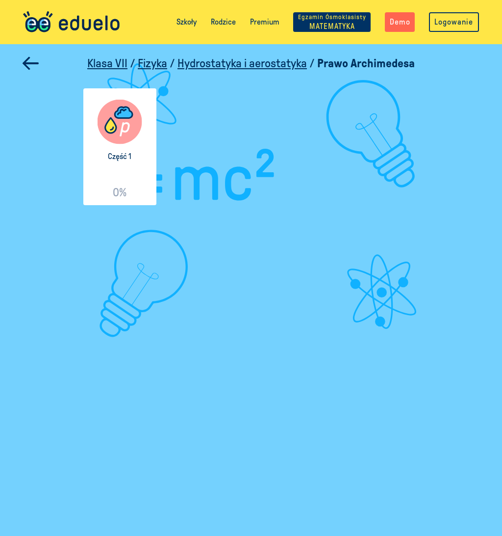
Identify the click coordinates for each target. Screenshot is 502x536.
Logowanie (453, 22)
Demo (400, 22)
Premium (264, 22)
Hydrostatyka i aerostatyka (242, 63)
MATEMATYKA (332, 22)
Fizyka (152, 63)
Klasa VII (107, 63)
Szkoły (186, 22)
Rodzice (223, 22)
